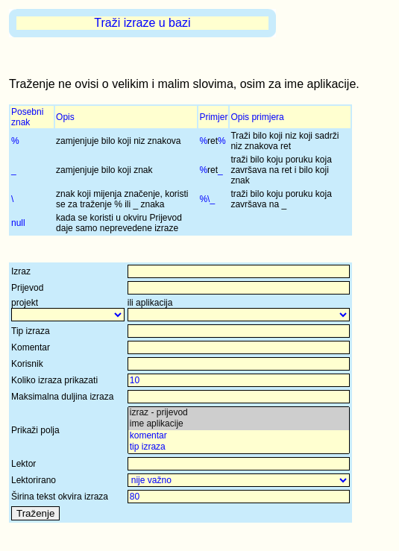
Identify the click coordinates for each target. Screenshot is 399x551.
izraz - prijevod (238, 412)
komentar (238, 435)
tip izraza (238, 447)
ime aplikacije (238, 423)
